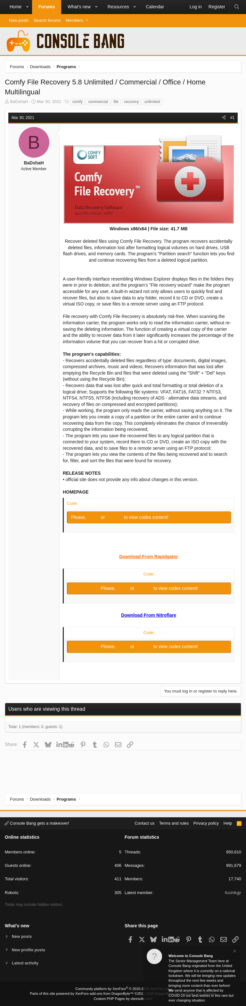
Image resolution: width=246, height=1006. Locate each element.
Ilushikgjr (233, 892)
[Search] (237, 7)
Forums (46, 6)
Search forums (47, 20)
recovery (131, 101)
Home (15, 6)
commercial (98, 101)
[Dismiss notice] (234, 952)
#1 (232, 117)
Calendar (155, 6)
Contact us (144, 822)
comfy (77, 101)
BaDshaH (19, 101)
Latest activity (26, 963)
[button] (27, 7)
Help (228, 822)
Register (115, 517)
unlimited (152, 101)
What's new (79, 6)
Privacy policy (206, 822)
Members (74, 20)
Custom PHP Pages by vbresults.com (123, 999)
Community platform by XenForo (123, 989)
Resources (118, 6)
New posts (19, 20)
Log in (94, 517)
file (115, 101)
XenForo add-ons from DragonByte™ (104, 993)
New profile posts (29, 949)
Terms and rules (174, 822)
